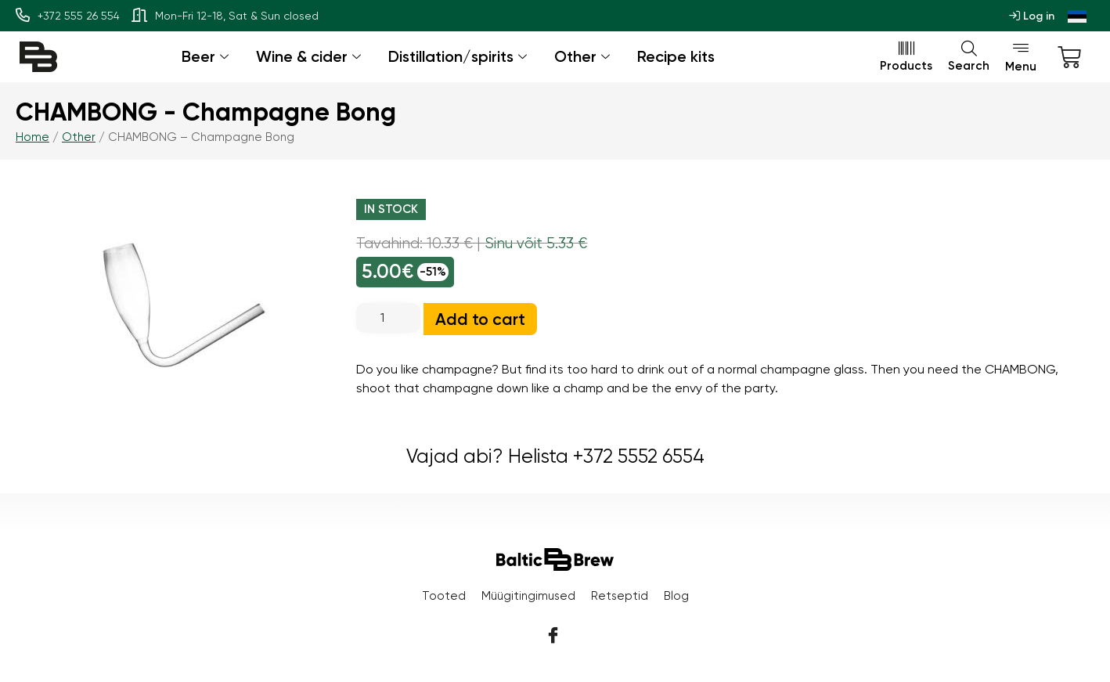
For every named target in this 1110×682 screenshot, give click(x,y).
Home (32, 137)
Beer (207, 56)
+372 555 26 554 (68, 16)
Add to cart (480, 319)
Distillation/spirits (459, 56)
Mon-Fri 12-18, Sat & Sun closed (225, 16)
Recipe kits (676, 56)
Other (584, 56)
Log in (1031, 16)
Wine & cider (310, 56)
